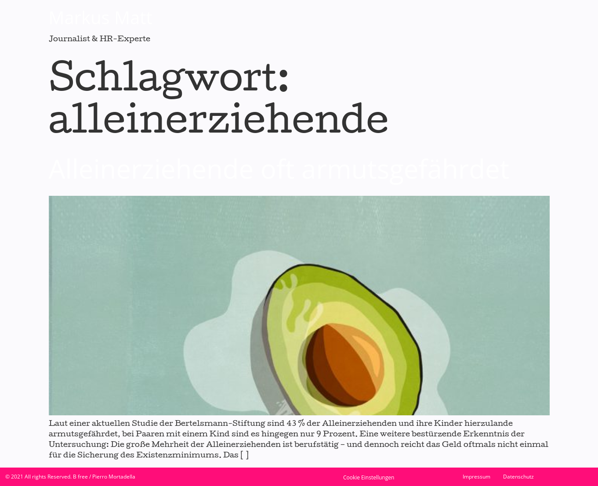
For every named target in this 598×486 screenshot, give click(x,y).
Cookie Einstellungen (368, 477)
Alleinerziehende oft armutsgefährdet (279, 169)
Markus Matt (100, 17)
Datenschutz (518, 476)
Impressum (476, 476)
